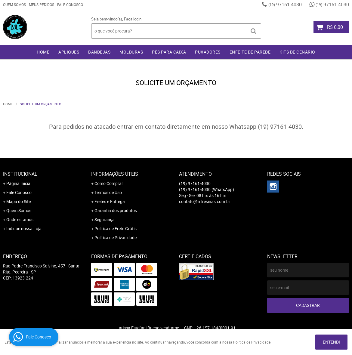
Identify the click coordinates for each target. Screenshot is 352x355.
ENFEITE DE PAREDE (250, 52)
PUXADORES (208, 52)
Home (43, 52)
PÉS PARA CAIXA (169, 52)
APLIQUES (68, 52)
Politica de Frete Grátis (115, 228)
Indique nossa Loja (24, 228)
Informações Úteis (114, 174)
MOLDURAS (131, 52)
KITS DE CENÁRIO (297, 52)
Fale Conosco (70, 4)
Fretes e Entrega (109, 201)
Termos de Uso (108, 192)
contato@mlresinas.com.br (204, 201)
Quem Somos (14, 4)
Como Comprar (108, 183)
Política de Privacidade (115, 237)
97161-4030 (285, 4)
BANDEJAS (99, 52)
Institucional (20, 174)
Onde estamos (19, 219)
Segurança (104, 219)
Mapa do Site (18, 201)
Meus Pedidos (41, 4)
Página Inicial (18, 183)
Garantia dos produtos (115, 210)
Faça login (132, 19)
